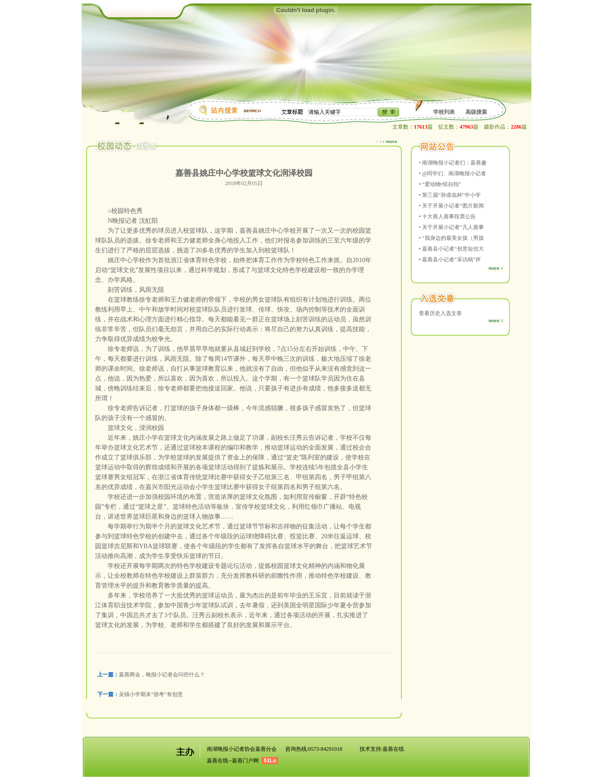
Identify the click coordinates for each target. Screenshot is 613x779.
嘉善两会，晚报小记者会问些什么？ (162, 674)
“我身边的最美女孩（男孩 (452, 238)
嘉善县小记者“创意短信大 (452, 249)
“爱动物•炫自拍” (441, 184)
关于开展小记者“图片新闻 (452, 206)
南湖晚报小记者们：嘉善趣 (454, 163)
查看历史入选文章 (440, 313)
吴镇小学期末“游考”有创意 (151, 694)
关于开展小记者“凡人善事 (452, 227)
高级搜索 (476, 112)
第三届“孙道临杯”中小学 (451, 195)
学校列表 (444, 112)
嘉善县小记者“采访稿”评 (451, 259)
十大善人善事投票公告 (449, 216)
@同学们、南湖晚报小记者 (454, 173)
